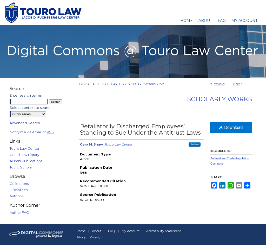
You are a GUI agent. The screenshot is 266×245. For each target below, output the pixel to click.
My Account (131, 231)
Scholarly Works (219, 99)
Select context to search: (31, 107)
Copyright (96, 237)
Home (83, 84)
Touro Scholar (21, 167)
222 (161, 84)
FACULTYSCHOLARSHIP (107, 84)
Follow (194, 144)
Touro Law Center (24, 148)
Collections (19, 183)
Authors (16, 196)
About (97, 231)
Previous (218, 84)
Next (236, 84)
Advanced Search (25, 123)
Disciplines (19, 190)
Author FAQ (19, 212)
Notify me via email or (32, 132)
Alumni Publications (26, 161)
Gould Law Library (24, 155)
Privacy (80, 237)
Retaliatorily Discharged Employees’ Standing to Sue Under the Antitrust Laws (140, 129)
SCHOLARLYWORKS (142, 84)
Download (231, 127)
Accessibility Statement (163, 231)
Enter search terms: (26, 95)
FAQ (111, 231)
